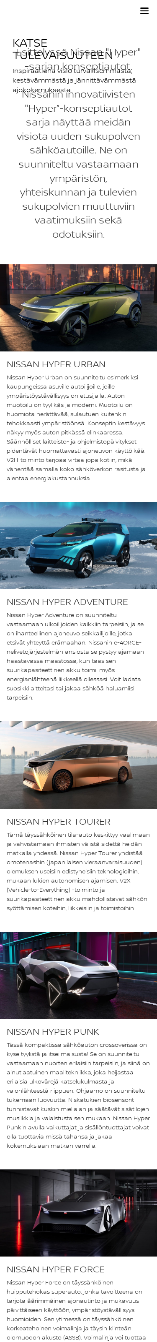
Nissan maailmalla (28, 1242)
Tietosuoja (19, 1298)
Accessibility (21, 1273)
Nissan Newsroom (28, 1263)
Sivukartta (18, 1253)
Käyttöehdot (21, 1319)
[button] (144, 11)
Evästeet (16, 1309)
